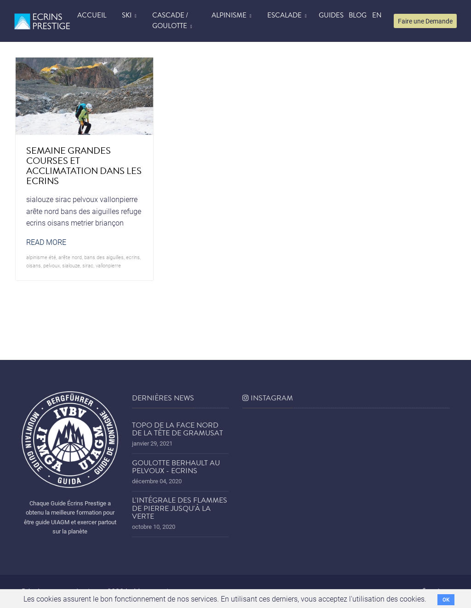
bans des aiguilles (104, 257)
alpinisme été (41, 257)
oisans (33, 265)
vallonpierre (108, 265)
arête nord (70, 257)
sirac (87, 265)
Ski (127, 15)
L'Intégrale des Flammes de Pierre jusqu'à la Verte (179, 508)
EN (377, 15)
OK (445, 599)
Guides (331, 15)
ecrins (133, 257)
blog (358, 15)
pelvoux (51, 265)
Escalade (284, 15)
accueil (91, 15)
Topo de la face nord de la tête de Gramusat (177, 429)
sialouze (71, 265)
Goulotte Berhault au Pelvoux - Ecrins (176, 467)
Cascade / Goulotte (170, 20)
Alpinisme (229, 15)
